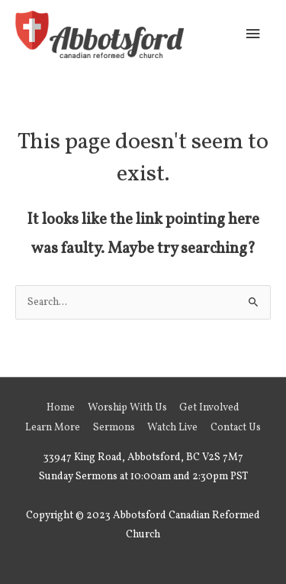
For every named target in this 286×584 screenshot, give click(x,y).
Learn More (52, 427)
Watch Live (172, 427)
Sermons (114, 427)
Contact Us (235, 427)
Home (61, 408)
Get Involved (209, 408)
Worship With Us (127, 408)
